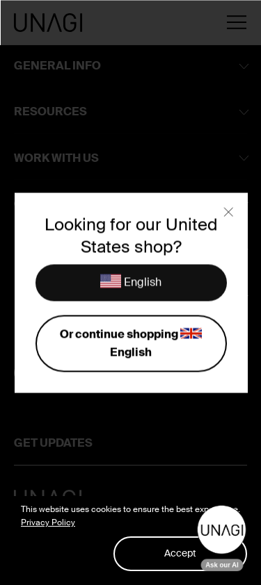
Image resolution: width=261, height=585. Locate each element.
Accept (180, 553)
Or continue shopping (130, 342)
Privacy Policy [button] (48, 522)
